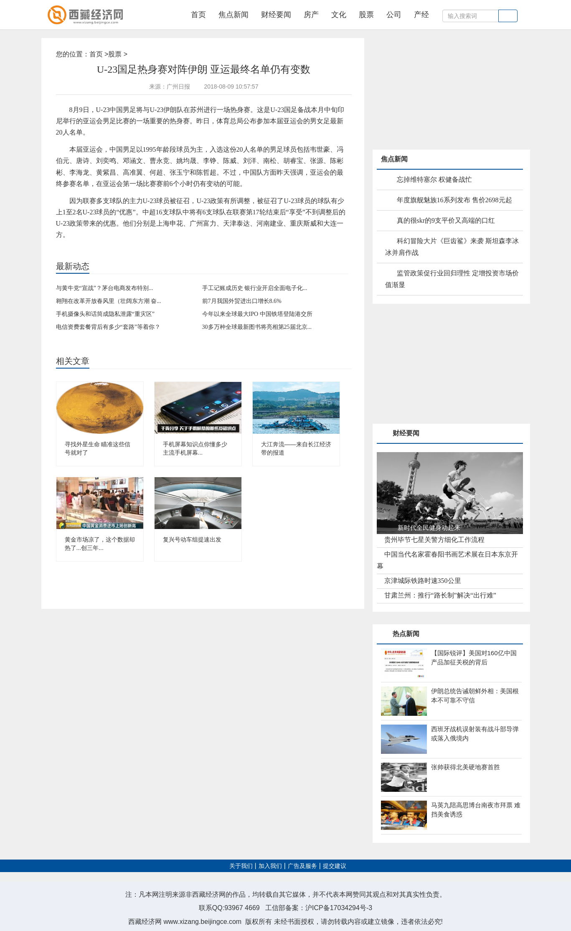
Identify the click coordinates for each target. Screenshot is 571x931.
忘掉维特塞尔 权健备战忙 (434, 179)
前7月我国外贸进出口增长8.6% (242, 301)
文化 (338, 14)
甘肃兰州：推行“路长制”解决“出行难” (440, 595)
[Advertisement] (435, 90)
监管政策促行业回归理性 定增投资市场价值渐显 (452, 279)
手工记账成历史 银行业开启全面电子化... (254, 288)
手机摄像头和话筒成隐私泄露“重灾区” (105, 314)
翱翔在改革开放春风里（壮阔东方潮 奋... (108, 301)
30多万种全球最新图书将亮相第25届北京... (257, 327)
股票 (366, 14)
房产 (311, 14)
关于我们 (241, 866)
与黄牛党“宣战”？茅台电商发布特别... (104, 288)
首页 (198, 14)
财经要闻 (276, 14)
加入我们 (270, 866)
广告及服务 (302, 866)
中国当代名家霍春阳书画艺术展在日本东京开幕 (447, 560)
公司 (393, 14)
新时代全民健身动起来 (429, 527)
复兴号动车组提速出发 (192, 539)
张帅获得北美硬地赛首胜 (465, 767)
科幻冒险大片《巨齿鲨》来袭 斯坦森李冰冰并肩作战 (452, 246)
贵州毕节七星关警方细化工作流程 (434, 539)
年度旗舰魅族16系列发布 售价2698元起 (454, 199)
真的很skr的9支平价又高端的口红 (446, 220)
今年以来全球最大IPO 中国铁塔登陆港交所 (257, 314)
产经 (421, 14)
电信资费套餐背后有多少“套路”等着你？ (108, 327)
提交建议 (334, 866)
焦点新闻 (233, 14)
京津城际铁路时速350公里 (422, 580)
